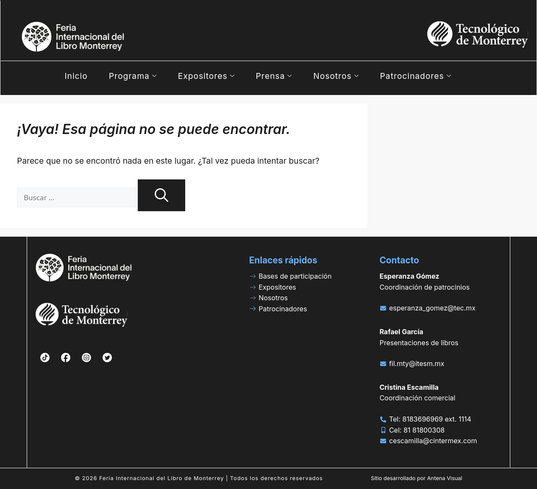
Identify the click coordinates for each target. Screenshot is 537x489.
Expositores (206, 76)
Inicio (75, 76)
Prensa (274, 76)
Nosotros (336, 76)
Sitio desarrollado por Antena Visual (416, 478)
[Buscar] (161, 195)
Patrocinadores (415, 76)
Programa (133, 76)
